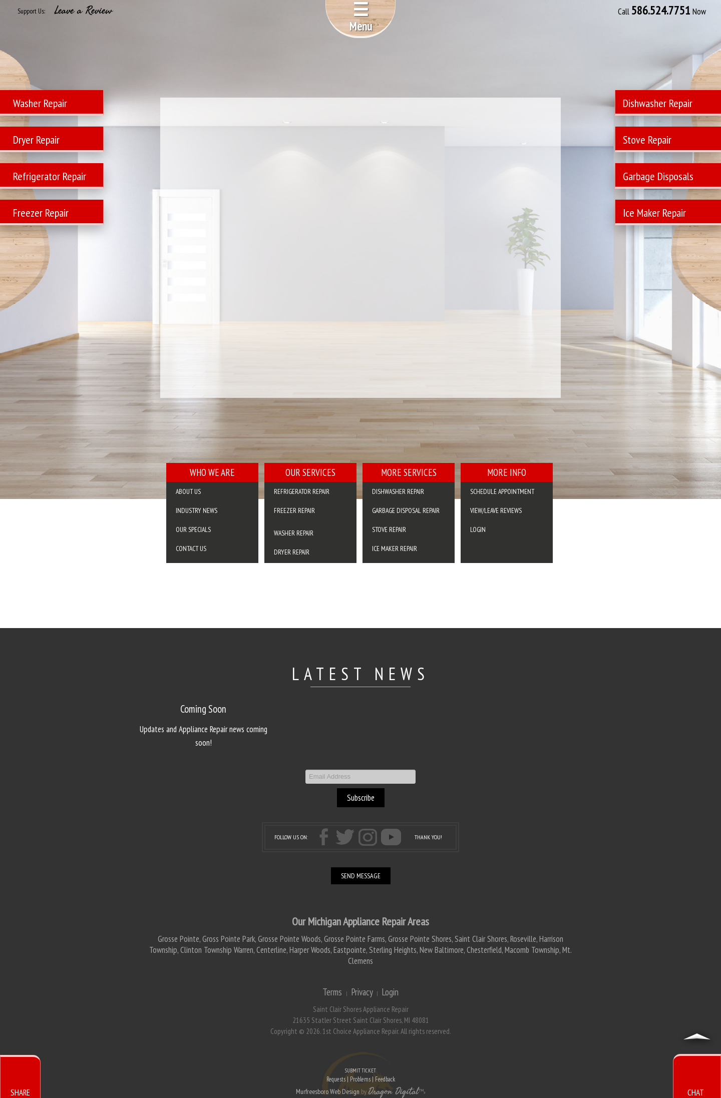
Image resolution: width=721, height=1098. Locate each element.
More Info (506, 472)
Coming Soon (203, 709)
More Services (409, 472)
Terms (332, 992)
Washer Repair (293, 532)
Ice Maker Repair (394, 548)
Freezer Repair (294, 510)
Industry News (196, 510)
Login (478, 529)
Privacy (362, 992)
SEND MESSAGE (361, 875)
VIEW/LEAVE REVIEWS (496, 510)
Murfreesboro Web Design (327, 1091)
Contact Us (191, 548)
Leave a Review (83, 10)
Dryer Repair (291, 552)
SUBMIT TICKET (360, 1076)
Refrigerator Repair (301, 491)
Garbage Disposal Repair (406, 510)
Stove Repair (389, 529)
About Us (188, 491)
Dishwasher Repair (398, 491)
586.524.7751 (660, 10)
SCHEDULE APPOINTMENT (502, 491)
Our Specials (193, 529)
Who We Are (212, 472)
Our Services (310, 472)
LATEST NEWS (361, 674)
